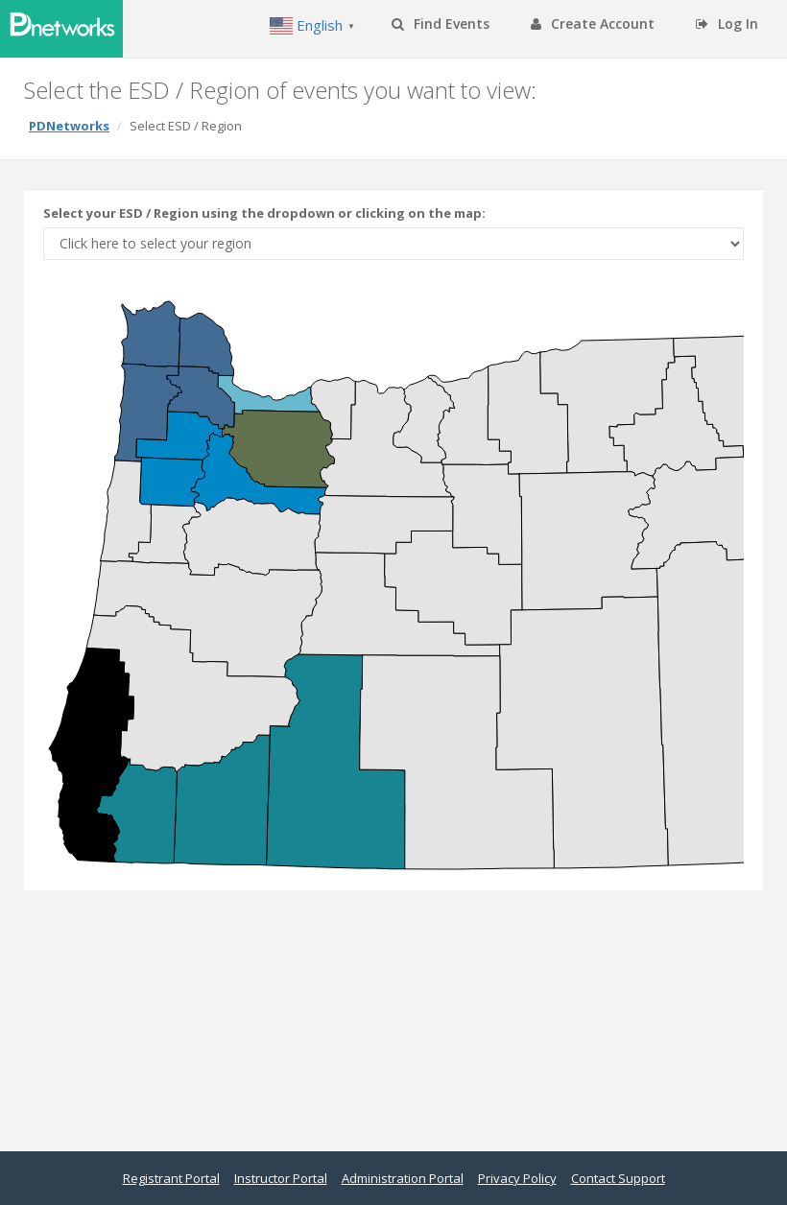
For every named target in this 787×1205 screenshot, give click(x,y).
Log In (727, 23)
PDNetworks (69, 125)
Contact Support (618, 1178)
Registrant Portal (171, 1178)
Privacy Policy (517, 1178)
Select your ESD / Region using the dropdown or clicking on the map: (264, 213)
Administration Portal (403, 1178)
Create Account (593, 23)
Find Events (440, 23)
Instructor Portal (280, 1178)
